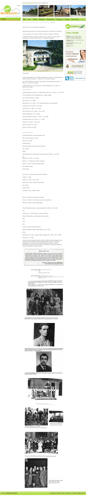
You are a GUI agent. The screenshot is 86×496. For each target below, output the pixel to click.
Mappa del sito (81, 493)
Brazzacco (68, 40)
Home (23, 22)
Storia (27, 22)
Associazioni (53, 493)
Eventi (59, 493)
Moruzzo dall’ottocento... (34, 22)
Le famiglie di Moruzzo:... (45, 22)
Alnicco (68, 45)
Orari (63, 493)
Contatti (74, 493)
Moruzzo (68, 36)
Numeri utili (68, 493)
